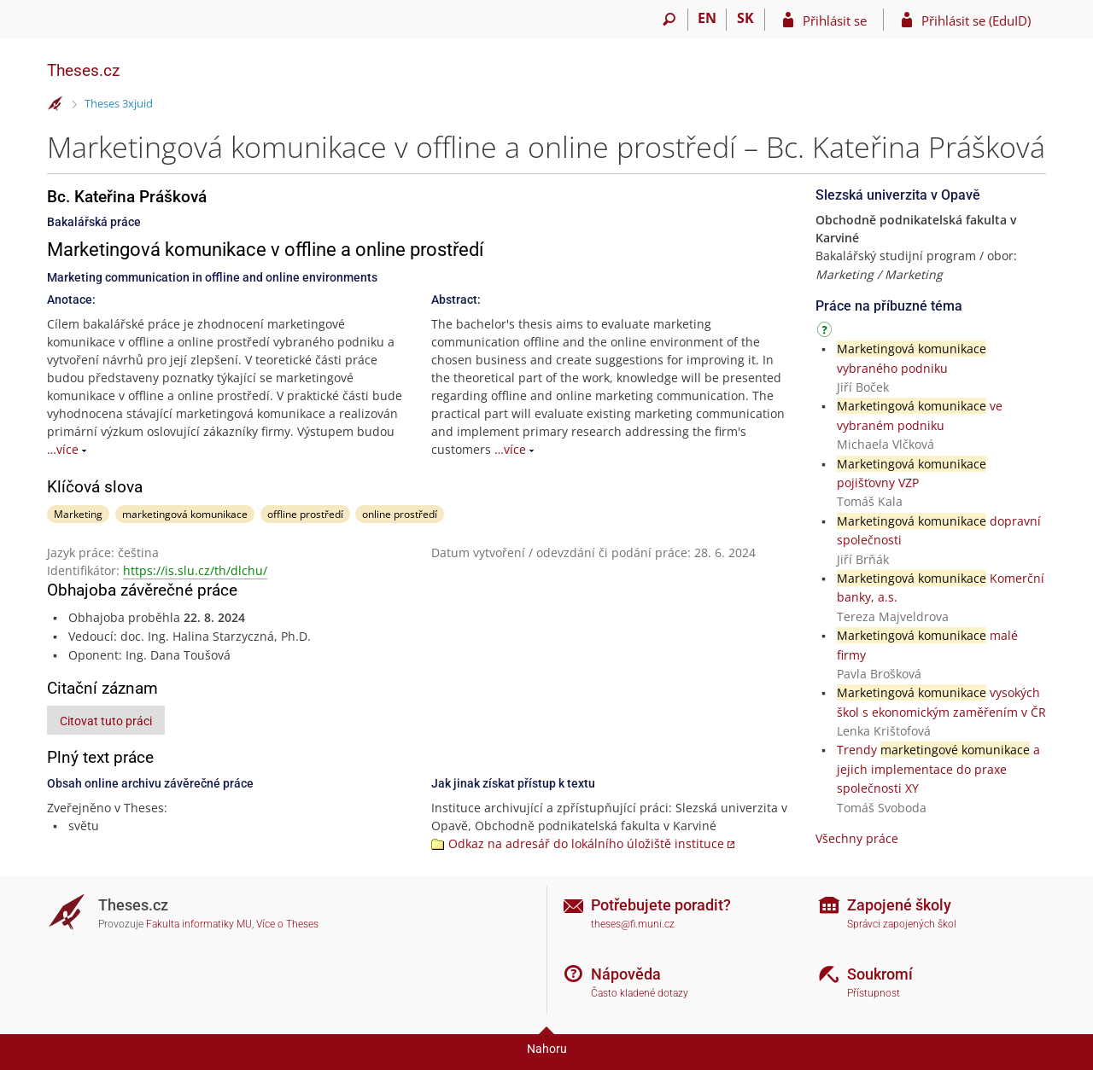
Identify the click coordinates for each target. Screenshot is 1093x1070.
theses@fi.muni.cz (633, 924)
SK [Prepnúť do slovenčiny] (745, 18)
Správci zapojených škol (901, 924)
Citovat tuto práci (106, 721)
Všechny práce (856, 838)
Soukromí (880, 974)
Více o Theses (287, 924)
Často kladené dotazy (639, 993)
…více (63, 449)
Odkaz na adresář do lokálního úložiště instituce (586, 843)
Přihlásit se (835, 20)
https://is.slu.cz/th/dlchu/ (195, 570)
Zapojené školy (899, 905)
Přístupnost (873, 993)
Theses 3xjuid (119, 103)
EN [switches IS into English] (707, 18)
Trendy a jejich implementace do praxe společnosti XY (938, 768)
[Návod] (826, 332)
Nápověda (626, 974)
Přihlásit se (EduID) (976, 20)
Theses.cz (83, 70)
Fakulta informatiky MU (199, 924)
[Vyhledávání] (669, 20)
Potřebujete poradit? (661, 905)
